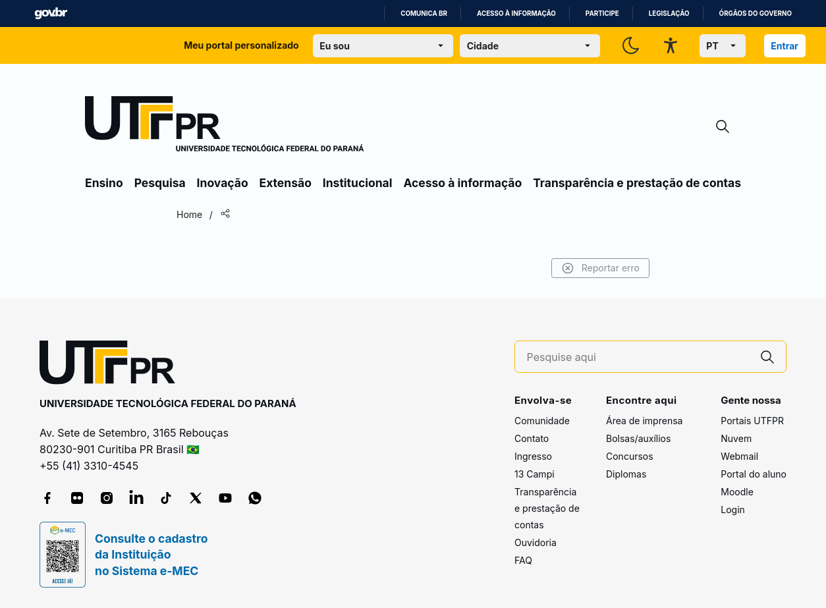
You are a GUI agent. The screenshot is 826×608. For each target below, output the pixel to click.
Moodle (737, 491)
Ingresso (533, 456)
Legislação (669, 13)
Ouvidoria (535, 542)
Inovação (222, 183)
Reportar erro (600, 268)
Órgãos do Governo (755, 13)
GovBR (50, 13)
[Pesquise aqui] (638, 357)
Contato (531, 438)
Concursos (629, 456)
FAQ (523, 560)
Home (189, 214)
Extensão (286, 183)
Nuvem (736, 438)
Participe (602, 13)
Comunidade (542, 420)
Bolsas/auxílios (638, 438)
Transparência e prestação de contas (637, 183)
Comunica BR (423, 13)
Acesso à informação (516, 13)
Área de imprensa (644, 420)
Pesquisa (160, 183)
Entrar (784, 45)
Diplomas (626, 474)
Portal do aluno (753, 474)
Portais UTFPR (752, 420)
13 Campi (534, 474)
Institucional (358, 183)
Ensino (104, 183)
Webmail (739, 456)
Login (733, 509)
